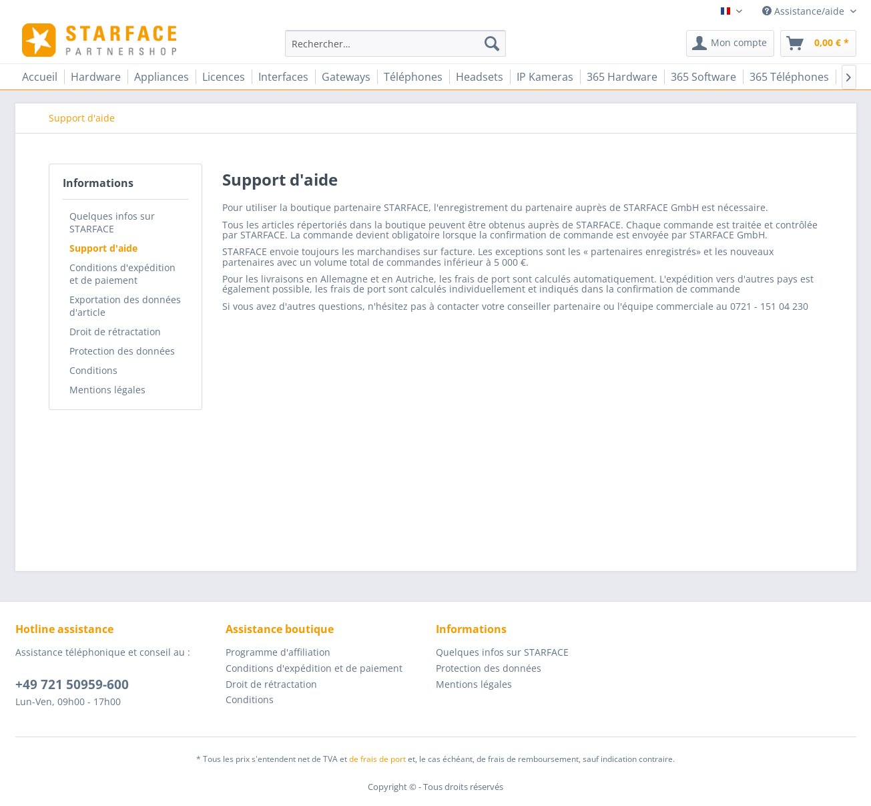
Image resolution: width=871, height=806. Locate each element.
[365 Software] (703, 76)
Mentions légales (107, 389)
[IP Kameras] (545, 76)
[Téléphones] (413, 76)
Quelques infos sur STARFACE (112, 222)
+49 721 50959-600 (72, 684)
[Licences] (224, 76)
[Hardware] (95, 76)
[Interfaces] (283, 76)
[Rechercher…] (395, 43)
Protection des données (122, 351)
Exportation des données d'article (125, 306)
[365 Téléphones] (789, 76)
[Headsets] (479, 76)
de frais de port (377, 759)
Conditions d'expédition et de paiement (122, 273)
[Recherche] (492, 43)
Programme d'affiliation (278, 652)
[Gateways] (346, 76)
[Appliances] (161, 76)
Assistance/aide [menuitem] (804, 11)
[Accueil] (39, 76)
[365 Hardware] (622, 76)
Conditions (93, 370)
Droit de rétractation (115, 331)
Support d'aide (103, 248)
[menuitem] (395, 43)
